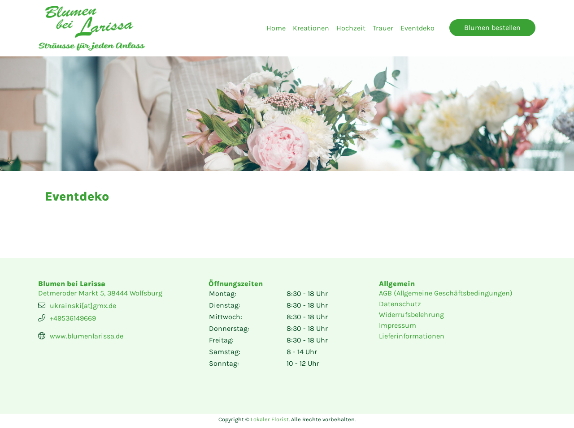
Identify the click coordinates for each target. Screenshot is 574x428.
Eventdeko (417, 28)
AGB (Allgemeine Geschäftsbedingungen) (446, 293)
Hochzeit (350, 28)
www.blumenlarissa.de (86, 336)
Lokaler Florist (270, 419)
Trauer (383, 28)
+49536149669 (73, 318)
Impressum (397, 325)
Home (276, 28)
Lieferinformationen (411, 336)
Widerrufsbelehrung (411, 314)
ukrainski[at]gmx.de (83, 305)
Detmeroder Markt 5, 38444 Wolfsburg (100, 293)
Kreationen (311, 28)
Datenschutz (400, 304)
